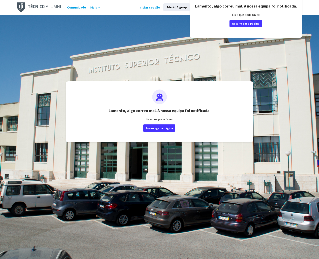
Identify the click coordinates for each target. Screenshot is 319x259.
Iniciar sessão (140, 7)
